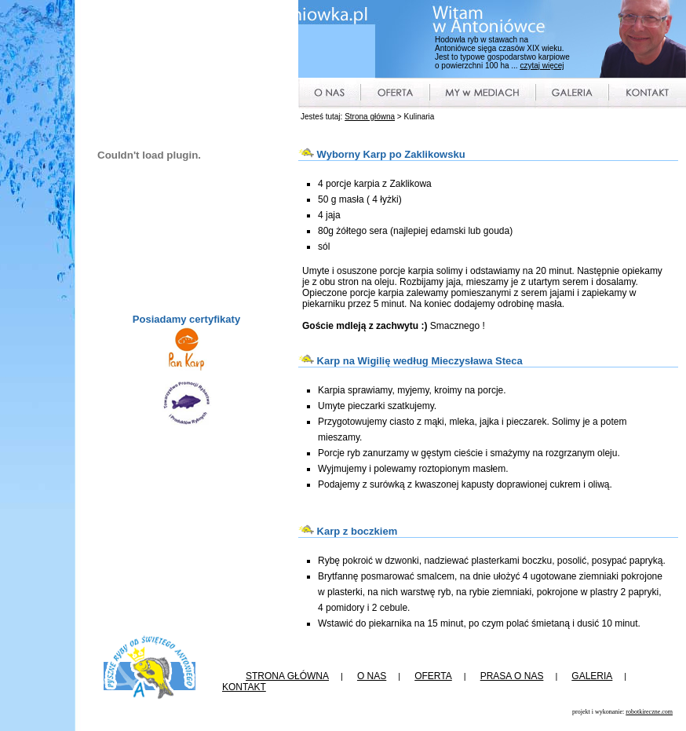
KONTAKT (244, 687)
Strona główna (370, 116)
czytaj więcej (542, 65)
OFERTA (433, 676)
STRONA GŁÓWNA (287, 676)
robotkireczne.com (649, 711)
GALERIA (591, 676)
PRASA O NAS (512, 676)
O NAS (371, 676)
